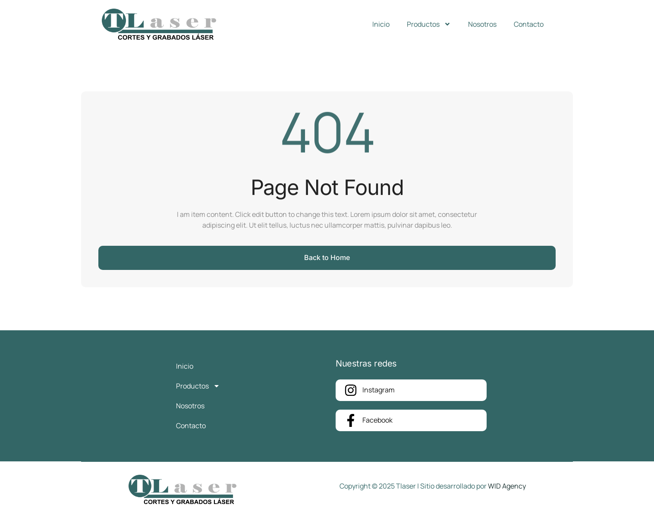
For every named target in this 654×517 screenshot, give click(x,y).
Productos (429, 24)
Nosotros (482, 24)
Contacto (529, 24)
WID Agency (507, 486)
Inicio (381, 24)
